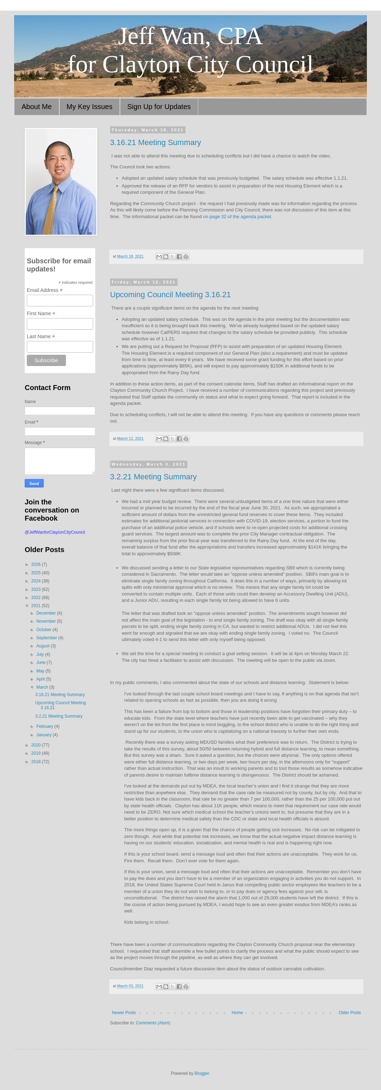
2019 (36, 753)
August (43, 645)
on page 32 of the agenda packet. (238, 216)
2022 (36, 597)
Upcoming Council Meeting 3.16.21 (170, 294)
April (41, 679)
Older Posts (350, 1012)
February (45, 726)
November (46, 621)
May (41, 671)
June (41, 662)
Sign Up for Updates (159, 106)
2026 (36, 564)
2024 (36, 581)
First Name (41, 313)
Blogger (201, 1073)
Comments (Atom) (153, 1022)
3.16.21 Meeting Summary (155, 142)
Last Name (41, 336)
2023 (36, 589)
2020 (36, 745)
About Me (37, 106)
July (40, 654)
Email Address (45, 290)
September (47, 637)
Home (237, 1012)
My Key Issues (90, 106)
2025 (36, 572)
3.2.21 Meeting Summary (153, 476)
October (44, 629)
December (46, 613)
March (42, 687)
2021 (36, 605)
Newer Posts (124, 1012)
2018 (36, 761)
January (44, 734)
